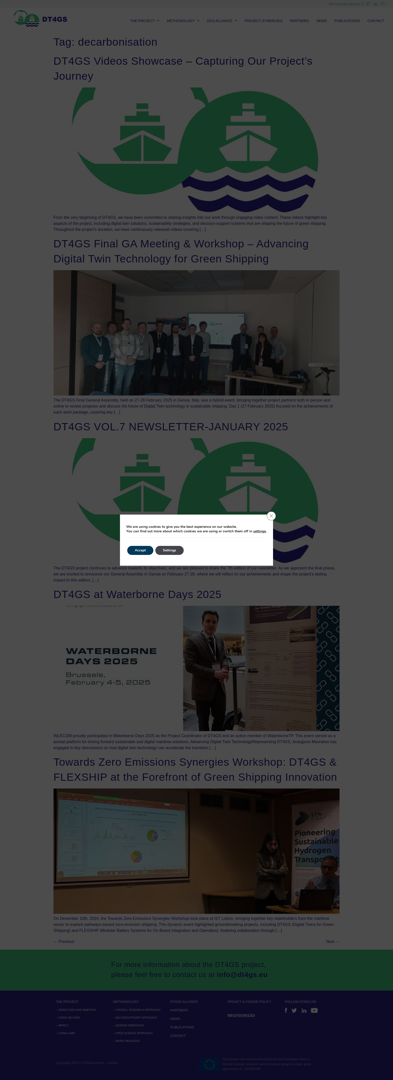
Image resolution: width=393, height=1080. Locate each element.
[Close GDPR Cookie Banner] (271, 516)
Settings (169, 550)
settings (259, 531)
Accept (140, 550)
